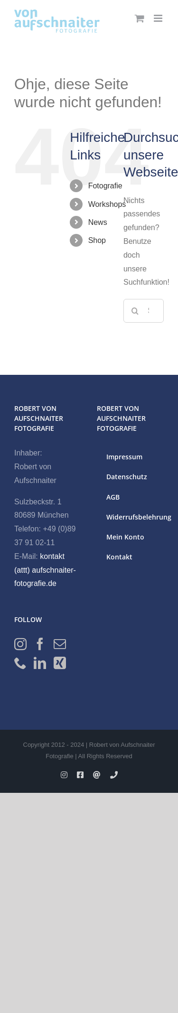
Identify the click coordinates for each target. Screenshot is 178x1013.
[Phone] (20, 663)
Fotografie (105, 186)
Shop (97, 240)
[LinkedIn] (40, 663)
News (97, 222)
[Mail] (60, 644)
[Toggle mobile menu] (159, 18)
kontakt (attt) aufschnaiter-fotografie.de (45, 570)
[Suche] (135, 311)
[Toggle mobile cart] (139, 18)
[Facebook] (40, 644)
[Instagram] (20, 644)
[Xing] (60, 663)
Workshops (107, 204)
